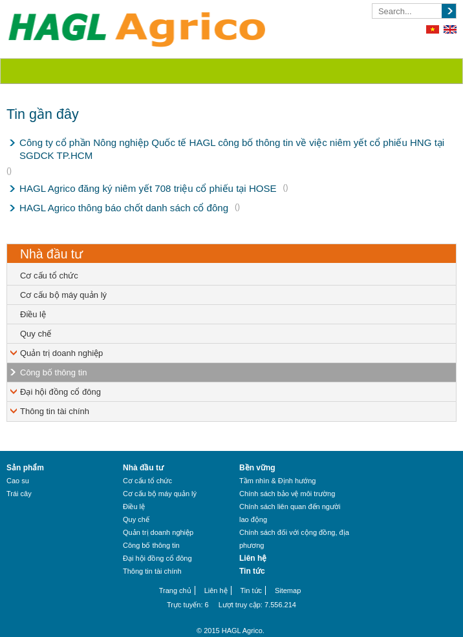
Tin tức (252, 571)
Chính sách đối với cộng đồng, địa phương (294, 538)
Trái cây (19, 493)
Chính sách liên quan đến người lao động (289, 513)
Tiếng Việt (432, 29)
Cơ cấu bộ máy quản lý (63, 295)
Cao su (17, 481)
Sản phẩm (25, 467)
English (450, 29)
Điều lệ (33, 314)
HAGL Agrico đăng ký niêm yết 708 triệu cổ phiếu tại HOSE (148, 188)
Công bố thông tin (53, 372)
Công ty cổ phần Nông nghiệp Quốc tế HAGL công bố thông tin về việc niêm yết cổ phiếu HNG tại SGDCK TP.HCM (231, 149)
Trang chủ (175, 590)
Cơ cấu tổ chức (49, 275)
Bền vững (257, 467)
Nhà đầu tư (51, 254)
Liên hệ (252, 558)
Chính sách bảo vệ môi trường (287, 493)
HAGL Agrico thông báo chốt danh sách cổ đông (123, 207)
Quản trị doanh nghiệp (61, 353)
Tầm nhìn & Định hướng (277, 481)
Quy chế (35, 334)
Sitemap (288, 590)
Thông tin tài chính (54, 411)
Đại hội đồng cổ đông (60, 392)
